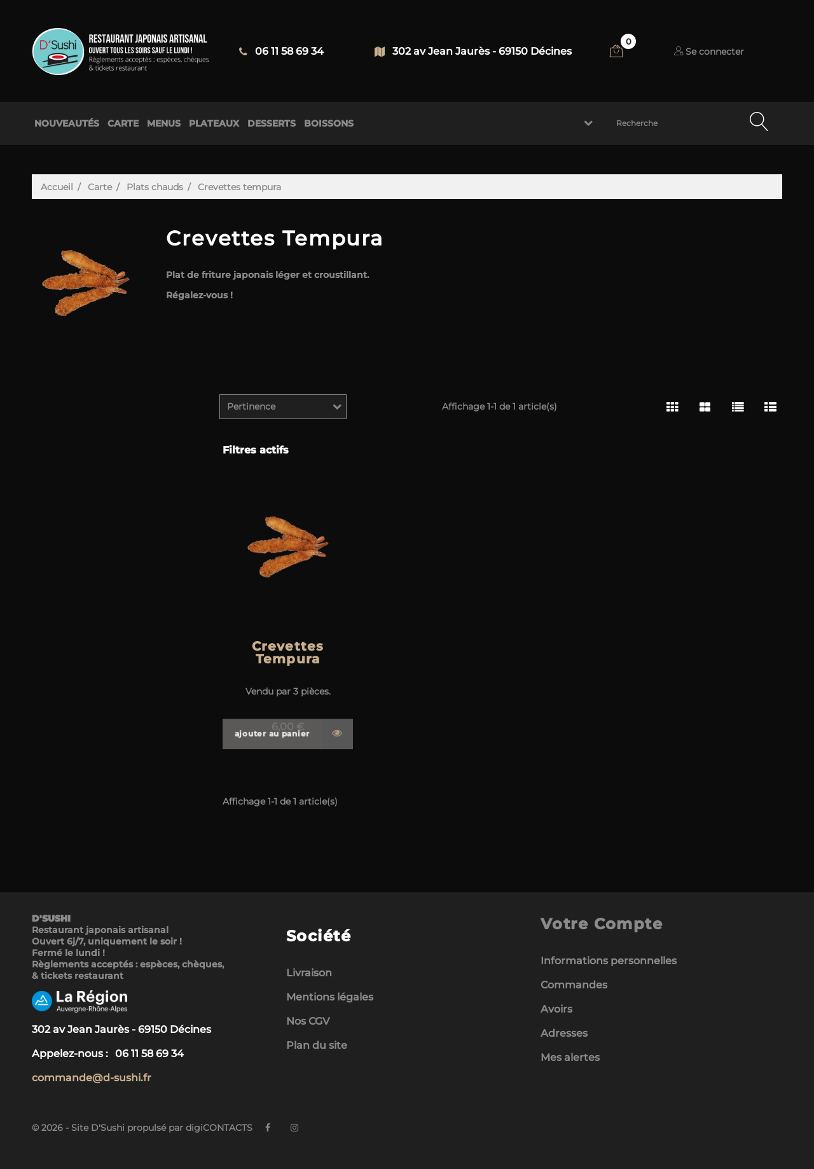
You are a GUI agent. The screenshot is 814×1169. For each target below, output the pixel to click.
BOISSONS (329, 123)
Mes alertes (570, 1057)
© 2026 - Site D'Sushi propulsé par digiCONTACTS (142, 1127)
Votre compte (602, 924)
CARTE (123, 123)
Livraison (309, 973)
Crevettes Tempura (288, 653)
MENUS (164, 123)
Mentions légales (329, 997)
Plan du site (316, 1045)
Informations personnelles (609, 961)
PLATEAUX (214, 123)
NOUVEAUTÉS (66, 123)
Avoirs (556, 1009)
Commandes (574, 985)
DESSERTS (271, 123)
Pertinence (251, 406)
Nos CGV (307, 1021)
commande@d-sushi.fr (91, 1078)
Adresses (564, 1033)
